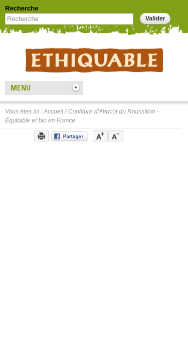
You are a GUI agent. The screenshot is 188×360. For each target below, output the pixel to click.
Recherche (21, 8)
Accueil (53, 111)
